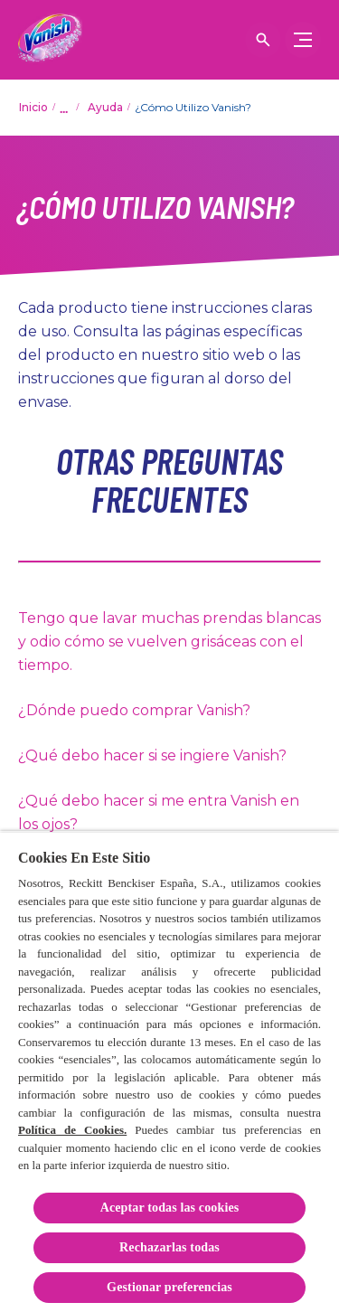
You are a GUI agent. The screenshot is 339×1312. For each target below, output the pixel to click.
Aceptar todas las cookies (170, 1207)
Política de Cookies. (72, 1130)
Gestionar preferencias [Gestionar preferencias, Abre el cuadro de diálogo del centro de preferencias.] (169, 1287)
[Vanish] (49, 39)
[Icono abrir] (263, 40)
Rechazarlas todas (169, 1247)
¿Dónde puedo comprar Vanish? (134, 710)
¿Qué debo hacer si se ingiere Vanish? (152, 755)
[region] (169, 1071)
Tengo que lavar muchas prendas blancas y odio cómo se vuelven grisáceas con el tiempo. (169, 641)
